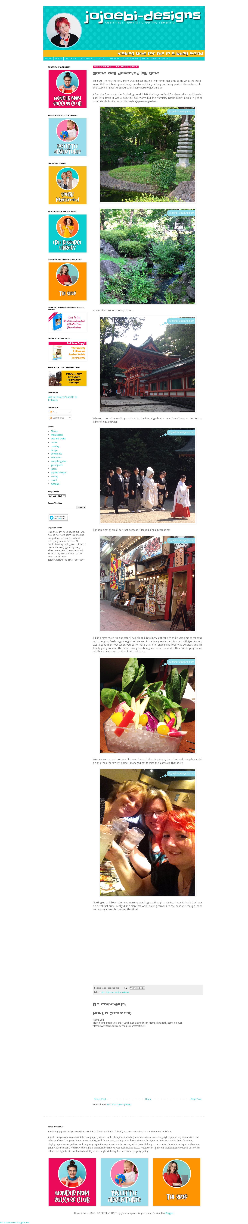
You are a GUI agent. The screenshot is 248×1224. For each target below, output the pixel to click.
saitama (125, 992)
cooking (55, 446)
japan (54, 468)
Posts (54, 412)
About (48, 58)
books (54, 442)
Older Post (196, 1099)
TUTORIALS (70, 58)
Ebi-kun (54, 431)
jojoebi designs (58, 472)
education (56, 457)
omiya (118, 992)
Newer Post (100, 1099)
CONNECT (101, 58)
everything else (58, 461)
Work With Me (131, 58)
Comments (57, 417)
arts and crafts (58, 438)
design (54, 449)
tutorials (55, 483)
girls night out (107, 992)
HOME (58, 58)
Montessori (57, 434)
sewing (54, 476)
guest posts (57, 465)
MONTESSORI (86, 58)
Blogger (169, 1213)
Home (148, 1099)
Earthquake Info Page (155, 58)
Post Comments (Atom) (119, 1104)
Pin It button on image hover (14, 1222)
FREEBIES (114, 58)
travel (54, 480)
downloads (56, 453)
